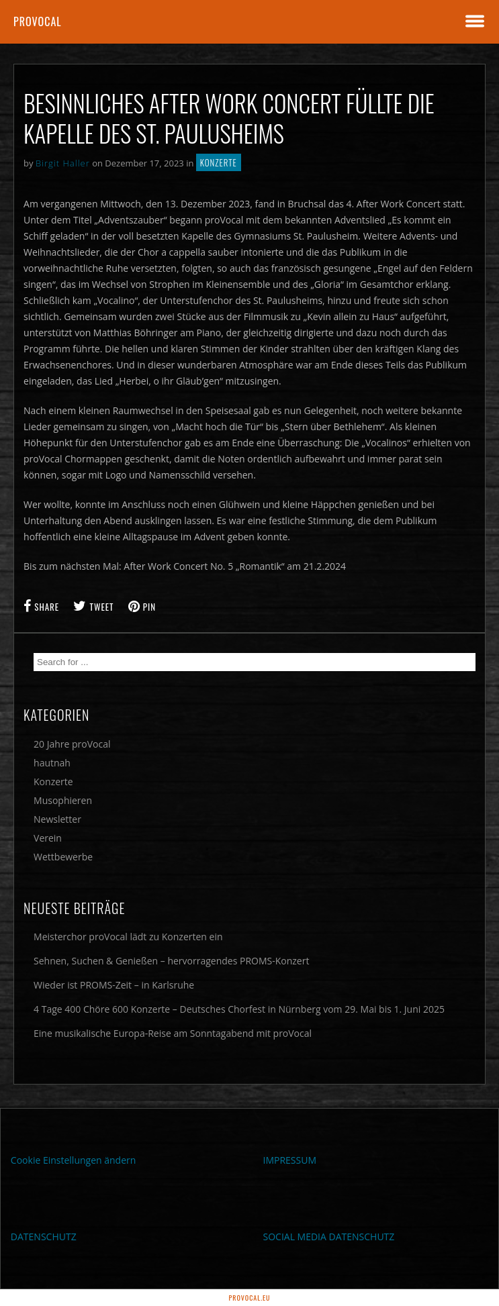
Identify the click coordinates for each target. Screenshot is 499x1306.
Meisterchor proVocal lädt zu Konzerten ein (128, 936)
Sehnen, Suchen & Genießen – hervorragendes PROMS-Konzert (171, 960)
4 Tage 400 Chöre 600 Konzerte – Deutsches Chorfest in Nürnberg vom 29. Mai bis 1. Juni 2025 (239, 1009)
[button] (24, 1282)
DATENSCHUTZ (44, 1236)
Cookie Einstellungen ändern (73, 1160)
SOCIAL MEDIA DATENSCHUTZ (329, 1236)
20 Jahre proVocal (72, 744)
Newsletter (57, 819)
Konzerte (218, 162)
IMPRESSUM (290, 1160)
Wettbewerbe (63, 856)
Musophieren (63, 800)
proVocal (37, 21)
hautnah (52, 762)
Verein (48, 838)
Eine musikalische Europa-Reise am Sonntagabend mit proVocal (173, 1033)
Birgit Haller (63, 163)
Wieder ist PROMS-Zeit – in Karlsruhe (114, 984)
